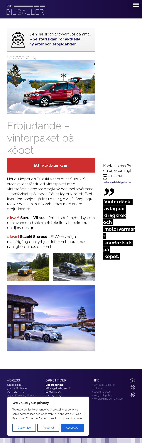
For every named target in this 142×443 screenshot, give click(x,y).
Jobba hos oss (102, 391)
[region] (48, 416)
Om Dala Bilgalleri (104, 384)
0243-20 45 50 (16, 391)
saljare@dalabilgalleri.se (117, 182)
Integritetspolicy (103, 395)
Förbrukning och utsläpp (108, 398)
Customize (24, 427)
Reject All (48, 427)
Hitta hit (98, 388)
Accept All (72, 427)
